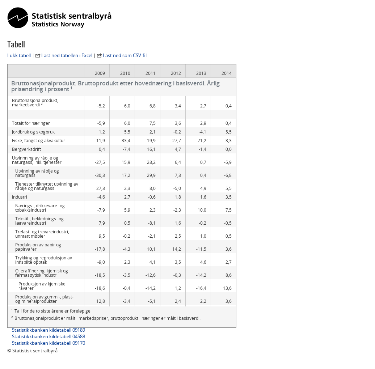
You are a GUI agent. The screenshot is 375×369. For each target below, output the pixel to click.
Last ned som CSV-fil (125, 55)
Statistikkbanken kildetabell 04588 (48, 336)
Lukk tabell (19, 55)
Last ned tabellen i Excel (66, 55)
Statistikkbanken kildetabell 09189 (48, 330)
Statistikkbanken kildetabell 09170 (48, 343)
